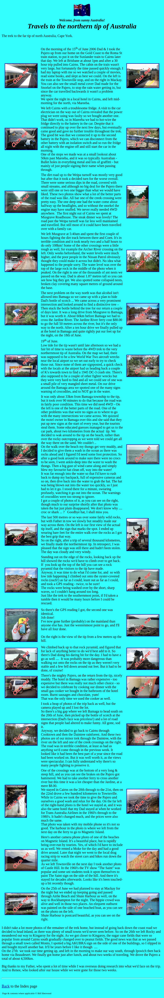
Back (6, 986)
